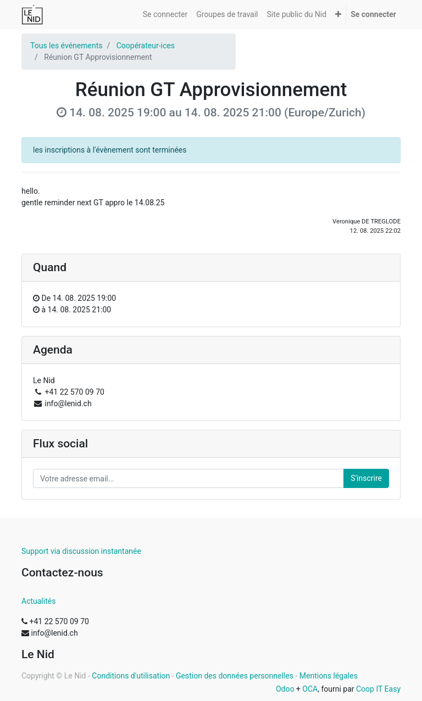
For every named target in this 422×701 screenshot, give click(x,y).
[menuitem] (165, 14)
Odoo (285, 689)
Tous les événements (66, 45)
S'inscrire (366, 478)
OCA (310, 689)
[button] (338, 14)
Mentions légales (328, 675)
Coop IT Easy (378, 689)
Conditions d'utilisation (131, 675)
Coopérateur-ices (145, 45)
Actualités (38, 601)
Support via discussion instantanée (81, 551)
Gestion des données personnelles (234, 675)
